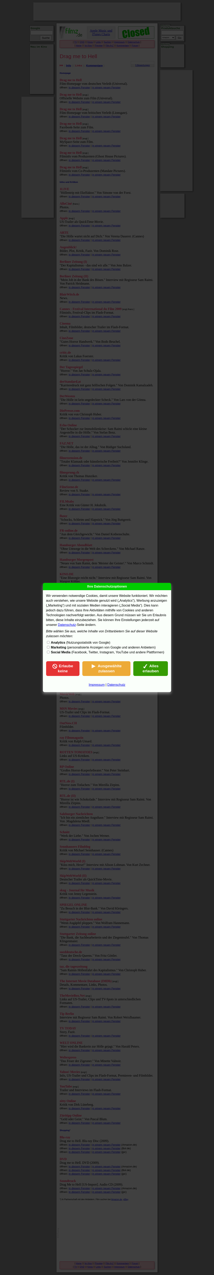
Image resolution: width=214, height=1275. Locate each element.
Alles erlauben (151, 668)
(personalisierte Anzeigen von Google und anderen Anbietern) (103, 647)
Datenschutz (67, 624)
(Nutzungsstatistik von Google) (80, 642)
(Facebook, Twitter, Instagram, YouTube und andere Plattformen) (107, 652)
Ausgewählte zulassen (106, 668)
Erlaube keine (62, 668)
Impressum (97, 684)
